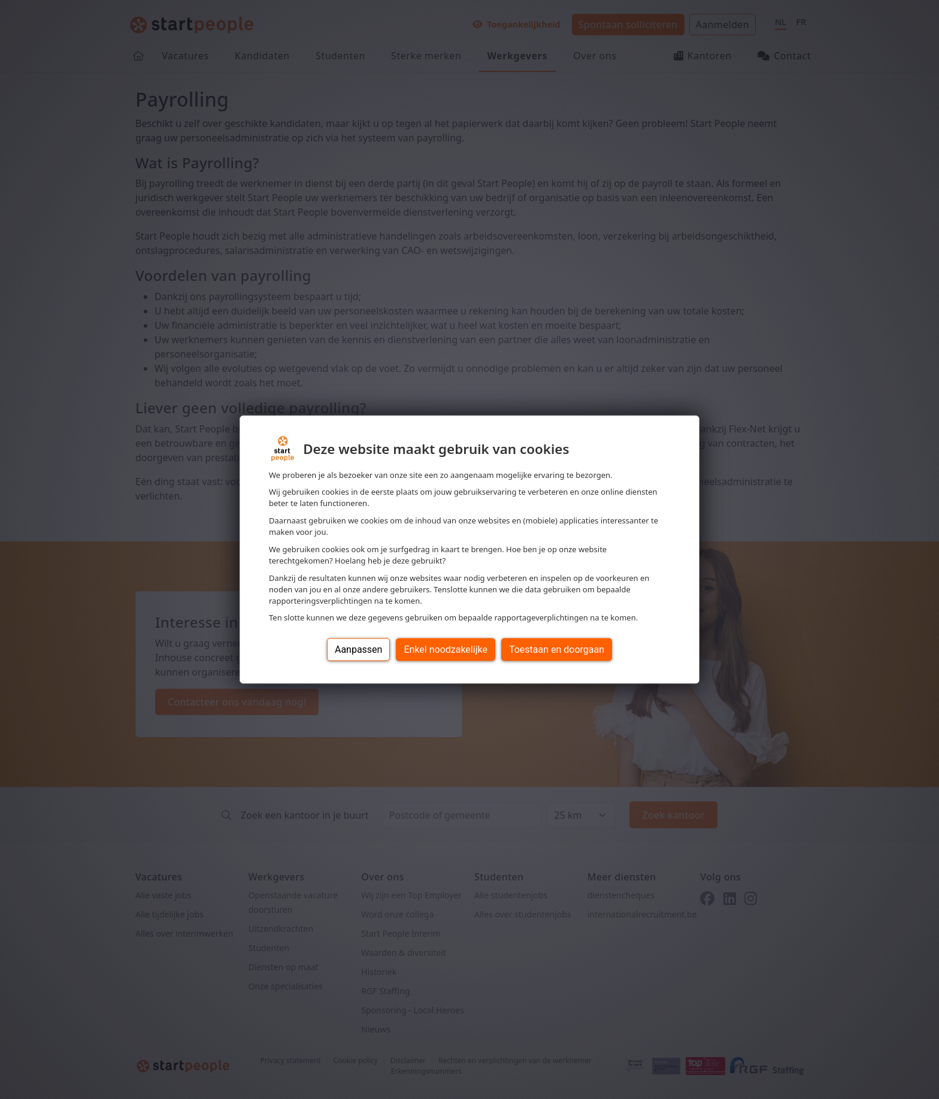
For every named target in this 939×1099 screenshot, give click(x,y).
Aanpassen (359, 649)
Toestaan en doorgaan (556, 649)
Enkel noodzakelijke (445, 649)
